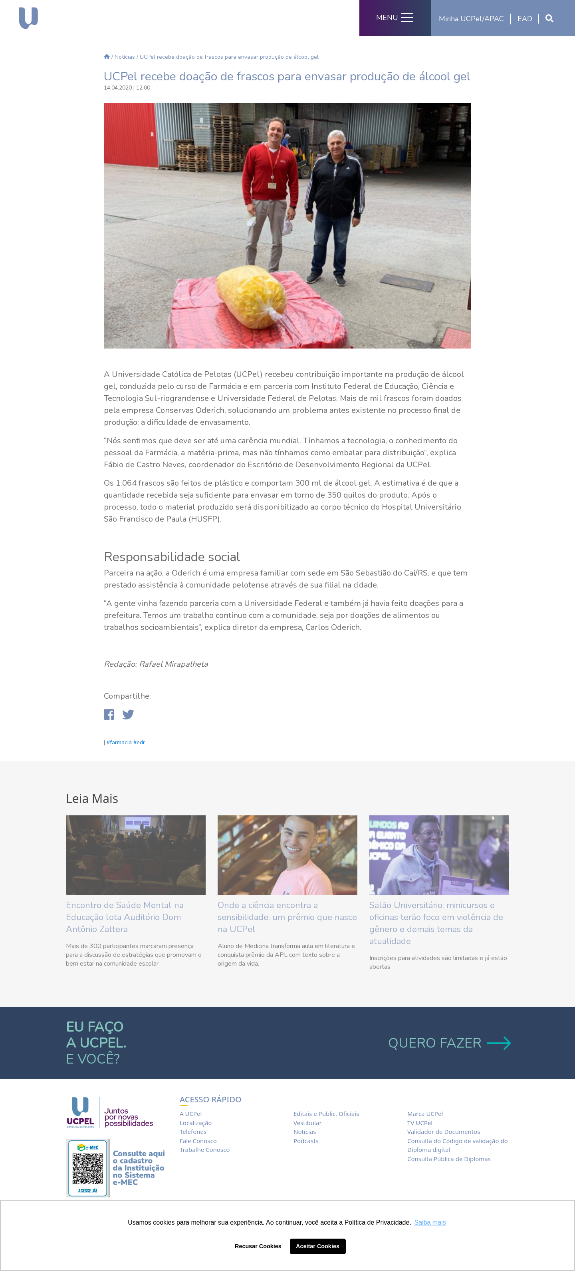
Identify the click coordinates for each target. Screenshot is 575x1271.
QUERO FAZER (448, 1043)
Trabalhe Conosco (205, 1149)
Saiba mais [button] (430, 1222)
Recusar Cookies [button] (258, 1246)
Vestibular (307, 1123)
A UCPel (191, 1114)
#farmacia (119, 742)
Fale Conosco (198, 1141)
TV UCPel (419, 1123)
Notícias (125, 57)
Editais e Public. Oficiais (326, 1114)
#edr (139, 742)
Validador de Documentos (443, 1132)
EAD (525, 19)
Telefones (193, 1132)
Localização (196, 1123)
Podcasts (306, 1141)
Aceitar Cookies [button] (317, 1246)
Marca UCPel (425, 1114)
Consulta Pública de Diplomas (449, 1159)
